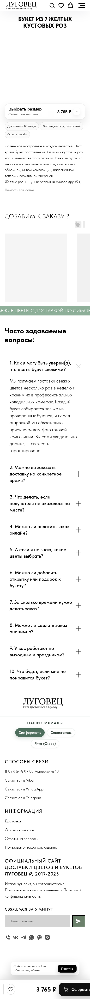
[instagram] (47, 937)
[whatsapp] (32, 937)
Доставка (13, 821)
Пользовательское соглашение (31, 847)
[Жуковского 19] (8, 937)
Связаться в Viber (20, 780)
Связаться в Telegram (23, 797)
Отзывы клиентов (19, 829)
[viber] (39, 937)
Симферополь (30, 732)
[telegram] (24, 937)
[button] (52, 5)
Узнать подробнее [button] (27, 970)
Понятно (67, 968)
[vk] (16, 937)
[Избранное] (11, 989)
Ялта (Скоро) (45, 743)
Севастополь (61, 732)
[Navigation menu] (81, 5)
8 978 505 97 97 (19, 771)
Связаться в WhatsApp (24, 789)
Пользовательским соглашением (32, 890)
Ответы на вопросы (21, 838)
